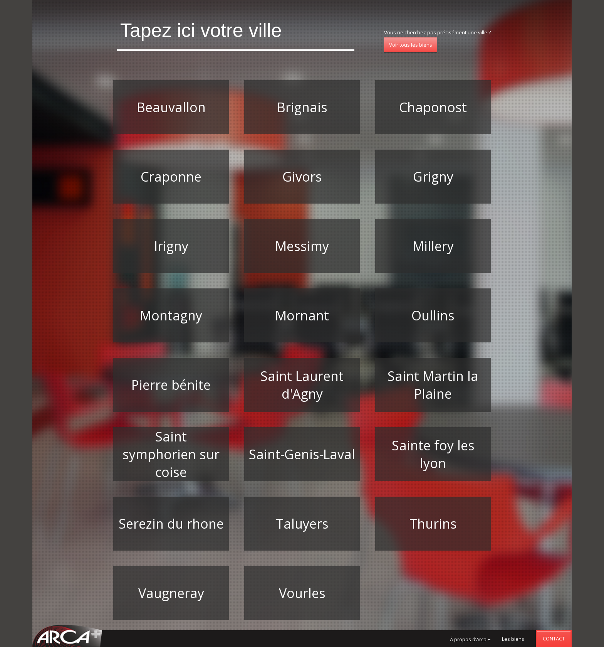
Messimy (302, 246)
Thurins (433, 523)
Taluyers (302, 523)
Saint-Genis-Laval (302, 454)
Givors (302, 176)
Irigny (171, 246)
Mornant (302, 315)
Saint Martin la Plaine (433, 385)
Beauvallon (171, 107)
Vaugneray (171, 593)
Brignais (302, 107)
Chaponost (433, 107)
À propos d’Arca (470, 639)
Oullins (433, 315)
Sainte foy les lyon (433, 454)
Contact (554, 638)
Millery (433, 246)
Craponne (171, 176)
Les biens (513, 638)
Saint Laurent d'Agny (302, 385)
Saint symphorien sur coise (171, 454)
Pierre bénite (171, 385)
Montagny (171, 315)
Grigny (433, 176)
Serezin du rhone (171, 523)
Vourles (302, 593)
